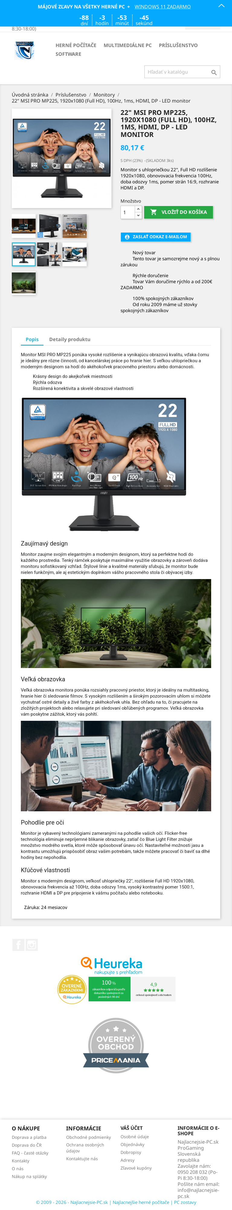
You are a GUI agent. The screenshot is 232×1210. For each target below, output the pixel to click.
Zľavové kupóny (136, 1168)
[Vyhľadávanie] (182, 71)
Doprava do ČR (27, 1145)
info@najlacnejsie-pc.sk (198, 1193)
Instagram (32, 945)
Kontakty (20, 1161)
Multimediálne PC (128, 45)
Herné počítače (76, 45)
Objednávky (132, 1144)
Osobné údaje (135, 1136)
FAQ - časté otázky (30, 1153)
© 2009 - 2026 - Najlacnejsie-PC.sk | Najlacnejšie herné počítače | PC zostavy (116, 1202)
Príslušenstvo (178, 45)
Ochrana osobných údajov (85, 1148)
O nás (18, 1168)
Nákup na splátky (29, 1176)
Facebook (18, 945)
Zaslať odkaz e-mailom (155, 237)
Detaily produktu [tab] (69, 339)
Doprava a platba (29, 1137)
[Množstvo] (128, 212)
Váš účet (132, 1128)
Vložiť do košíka (178, 212)
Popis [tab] (32, 339)
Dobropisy (131, 1152)
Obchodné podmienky (88, 1137)
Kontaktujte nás (82, 1158)
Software (68, 54)
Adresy (127, 1160)
